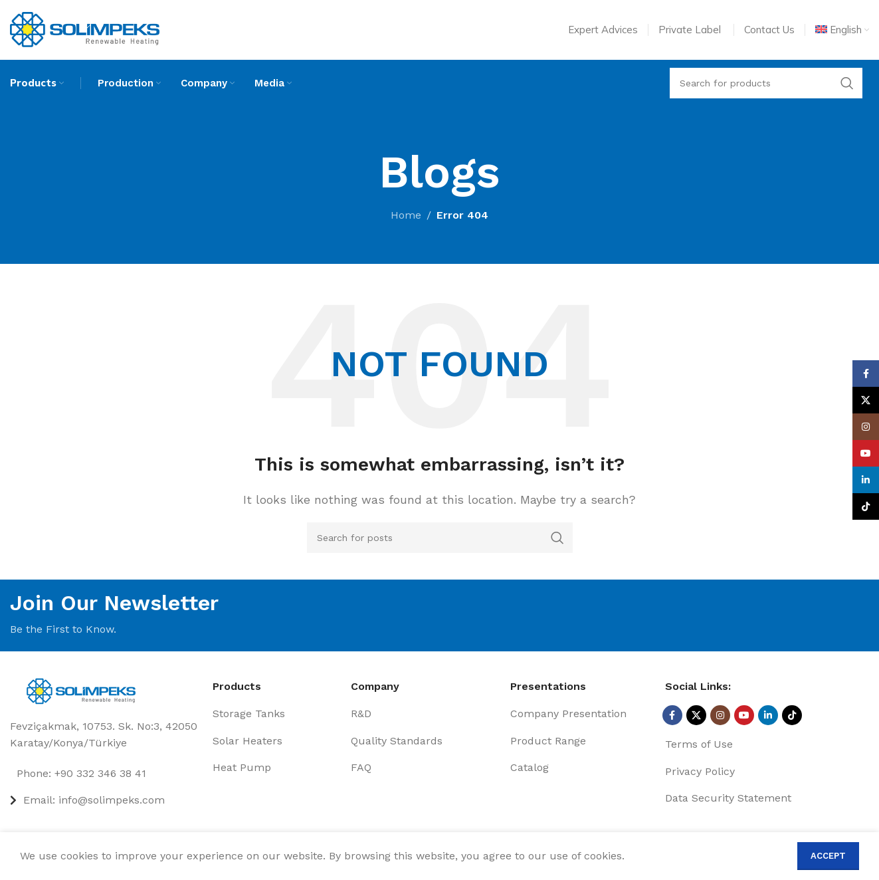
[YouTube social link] (744, 716)
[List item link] (106, 774)
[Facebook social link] (672, 716)
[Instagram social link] (720, 716)
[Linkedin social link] (768, 716)
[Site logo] (84, 29)
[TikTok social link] (792, 716)
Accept (828, 856)
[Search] (440, 538)
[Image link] (84, 690)
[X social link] (696, 716)
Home (406, 215)
